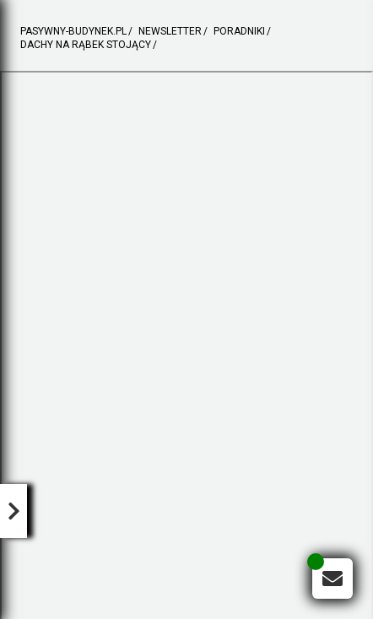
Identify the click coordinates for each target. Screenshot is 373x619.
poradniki (239, 31)
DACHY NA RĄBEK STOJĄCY (85, 45)
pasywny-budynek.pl (73, 31)
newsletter (170, 31)
